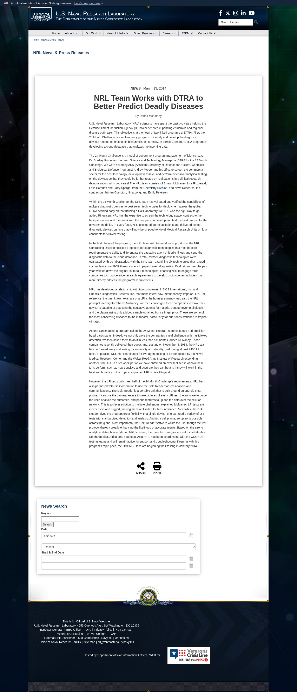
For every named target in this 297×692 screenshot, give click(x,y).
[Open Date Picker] (191, 535)
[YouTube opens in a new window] (252, 12)
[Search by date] (113, 535)
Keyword (47, 513)
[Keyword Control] (60, 519)
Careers (169, 33)
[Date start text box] (113, 559)
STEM (187, 33)
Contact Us (207, 33)
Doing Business (145, 33)
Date (44, 529)
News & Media (117, 33)
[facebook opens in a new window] (220, 12)
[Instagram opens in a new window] (235, 12)
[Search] (235, 22)
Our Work (93, 33)
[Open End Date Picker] (191, 565)
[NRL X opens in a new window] (227, 12)
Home (56, 33)
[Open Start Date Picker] (191, 558)
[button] (89, 3)
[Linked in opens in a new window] (243, 12)
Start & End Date (52, 552)
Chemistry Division (155, 188)
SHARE (141, 468)
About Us (72, 33)
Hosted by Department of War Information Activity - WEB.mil (122, 655)
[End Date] (113, 566)
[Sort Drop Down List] (118, 546)
